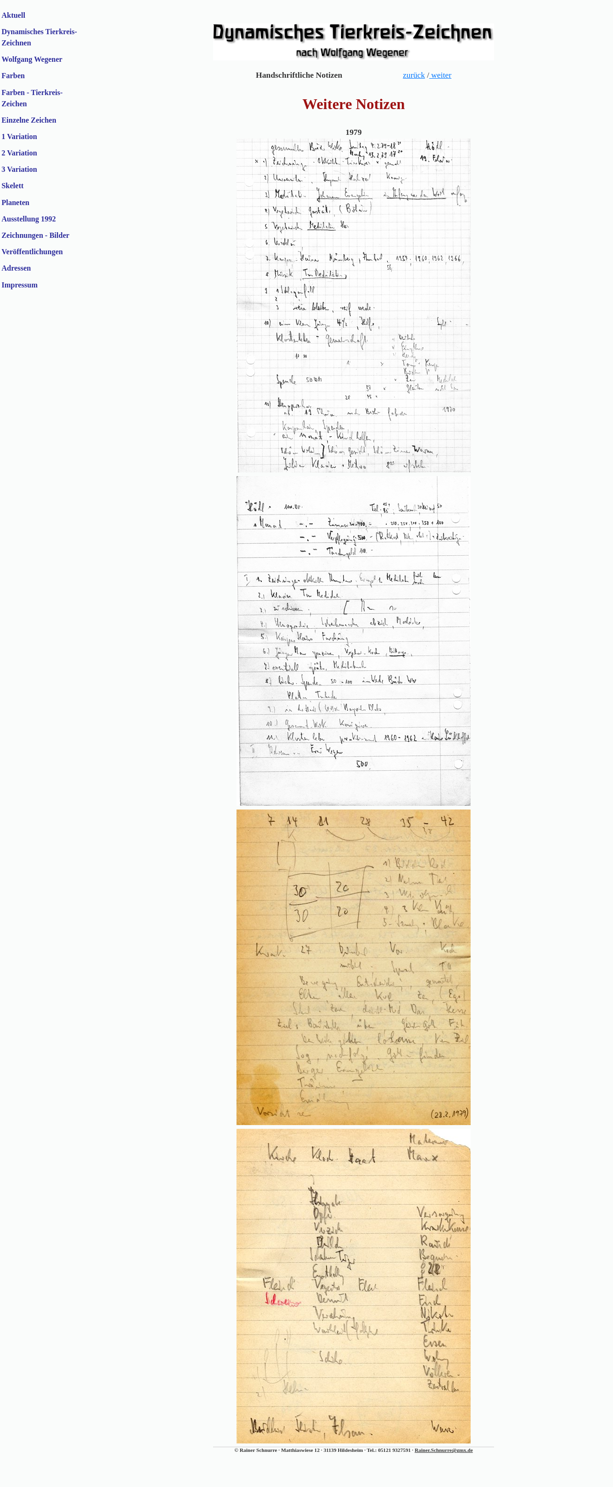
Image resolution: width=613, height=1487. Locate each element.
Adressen (16, 268)
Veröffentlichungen (32, 252)
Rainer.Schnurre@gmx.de (443, 1450)
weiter (440, 75)
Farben (13, 76)
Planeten (15, 202)
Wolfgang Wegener (31, 59)
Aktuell (13, 15)
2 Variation (19, 153)
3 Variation (19, 169)
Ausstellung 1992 (28, 219)
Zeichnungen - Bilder (35, 235)
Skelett (12, 186)
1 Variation (19, 136)
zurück (414, 75)
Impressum (19, 285)
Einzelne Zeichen (28, 120)
